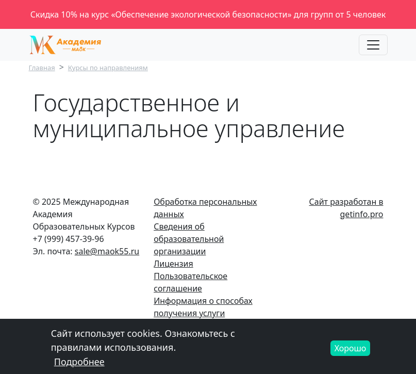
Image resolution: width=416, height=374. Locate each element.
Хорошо (351, 350)
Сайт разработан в (346, 201)
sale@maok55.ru (107, 251)
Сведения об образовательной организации (189, 239)
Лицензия (173, 263)
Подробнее (79, 365)
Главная (42, 67)
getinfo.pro (362, 214)
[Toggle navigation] (373, 45)
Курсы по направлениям (108, 67)
